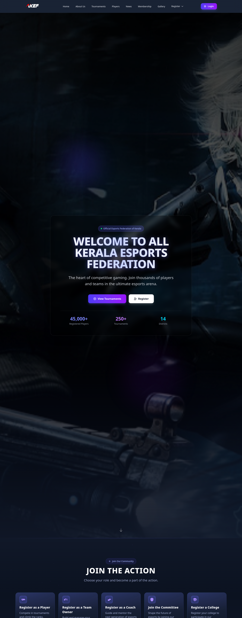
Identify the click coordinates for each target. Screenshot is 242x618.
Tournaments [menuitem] (98, 6)
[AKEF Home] (32, 6)
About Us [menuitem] (80, 6)
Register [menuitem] (177, 6)
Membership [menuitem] (144, 6)
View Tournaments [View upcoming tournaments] (107, 298)
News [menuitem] (129, 6)
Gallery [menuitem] (161, 6)
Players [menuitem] (115, 6)
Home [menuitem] (66, 6)
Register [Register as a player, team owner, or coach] (141, 298)
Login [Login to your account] (209, 6)
